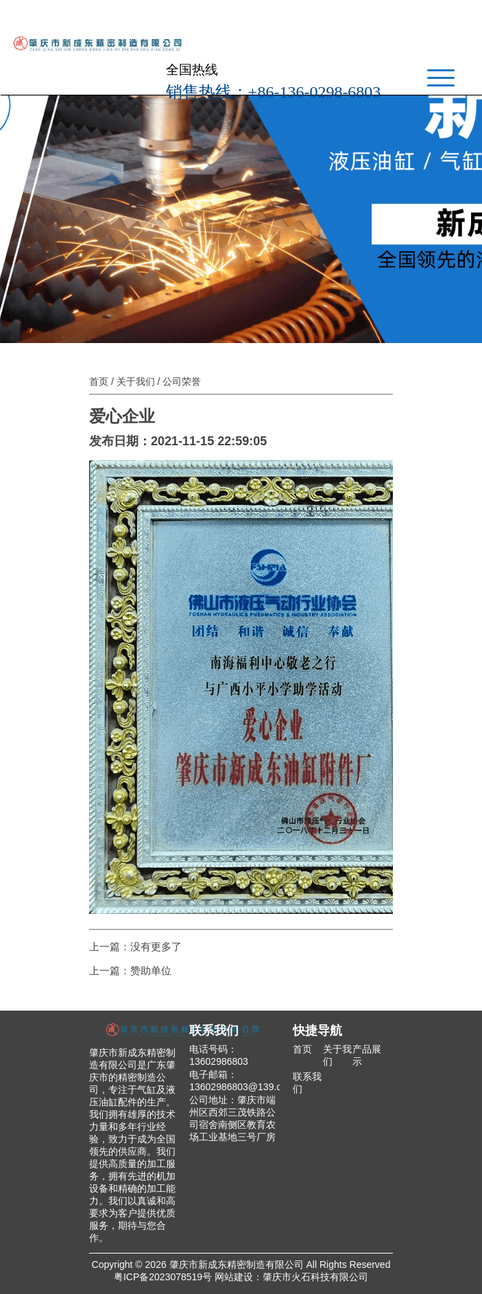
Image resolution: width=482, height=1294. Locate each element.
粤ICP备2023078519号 (163, 1276)
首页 (98, 381)
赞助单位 (150, 970)
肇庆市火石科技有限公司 (315, 1276)
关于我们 (136, 381)
